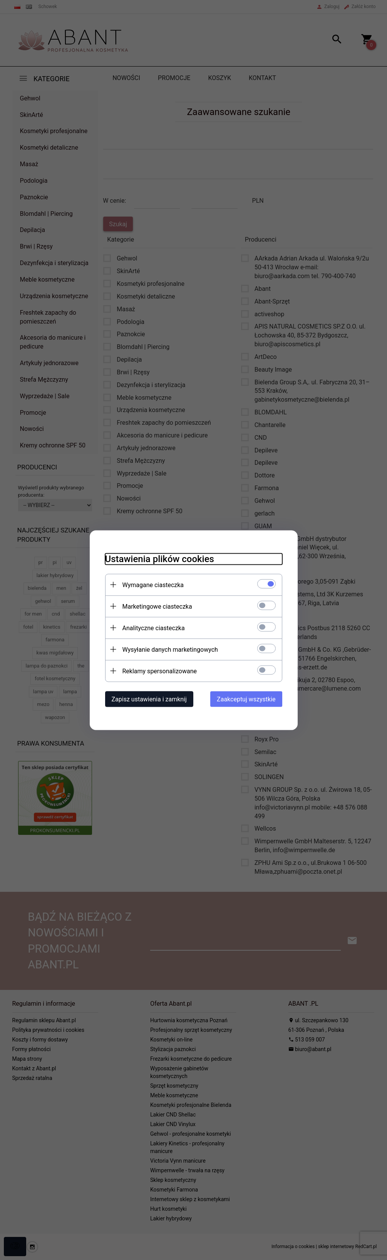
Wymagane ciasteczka (153, 584)
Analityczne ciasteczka (153, 627)
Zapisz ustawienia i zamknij (149, 699)
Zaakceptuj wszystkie (246, 699)
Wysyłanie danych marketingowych (170, 649)
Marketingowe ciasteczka (157, 606)
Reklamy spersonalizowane (159, 670)
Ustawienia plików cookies (159, 558)
